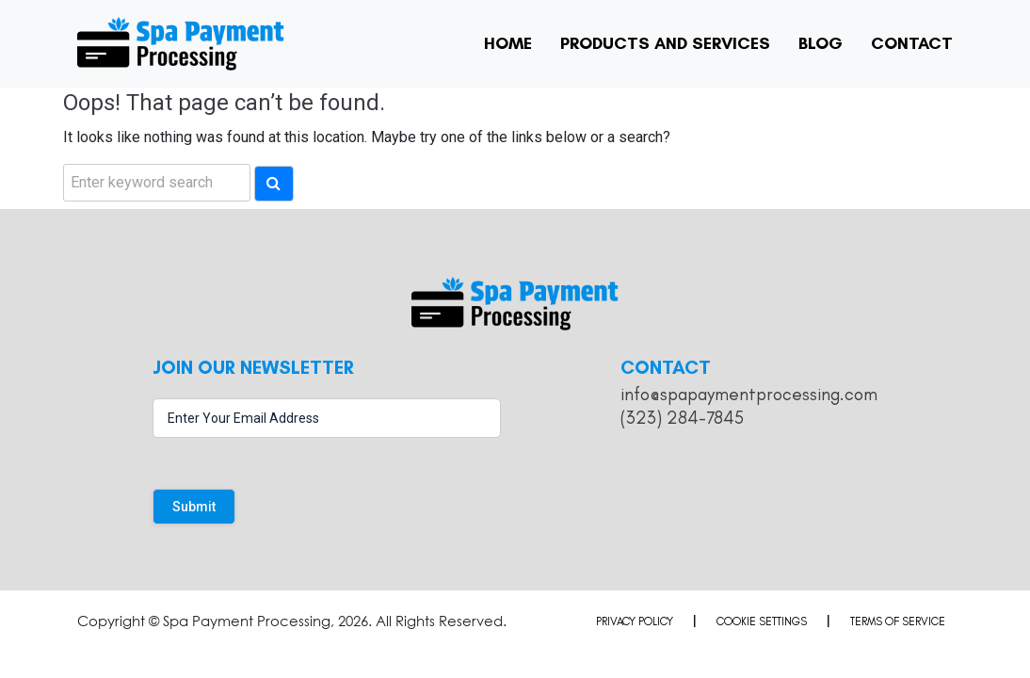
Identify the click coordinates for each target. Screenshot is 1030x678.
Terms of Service (897, 621)
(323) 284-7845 (682, 417)
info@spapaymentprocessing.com (748, 394)
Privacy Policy (634, 621)
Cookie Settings (761, 621)
